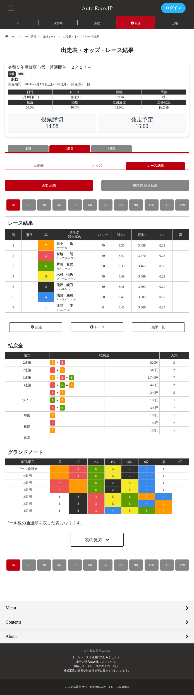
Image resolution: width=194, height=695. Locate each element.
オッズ (97, 166)
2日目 (70, 148)
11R (167, 205)
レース (97, 327)
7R (105, 205)
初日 (28, 148)
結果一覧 (158, 327)
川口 (19, 23)
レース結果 (156, 166)
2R (29, 205)
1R (13, 205)
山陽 (175, 23)
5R (75, 205)
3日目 (111, 148)
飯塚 (136, 23)
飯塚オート (52, 36)
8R (121, 205)
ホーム (11, 36)
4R (59, 205)
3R (44, 205)
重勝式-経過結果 (145, 186)
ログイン (173, 8)
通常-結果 (49, 186)
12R (182, 205)
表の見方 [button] (94, 540)
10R (152, 205)
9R (136, 205)
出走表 (38, 166)
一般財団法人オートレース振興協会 (108, 687)
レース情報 (31, 36)
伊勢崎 (58, 23)
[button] (11, 7)
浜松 (97, 23)
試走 (36, 327)
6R (90, 205)
